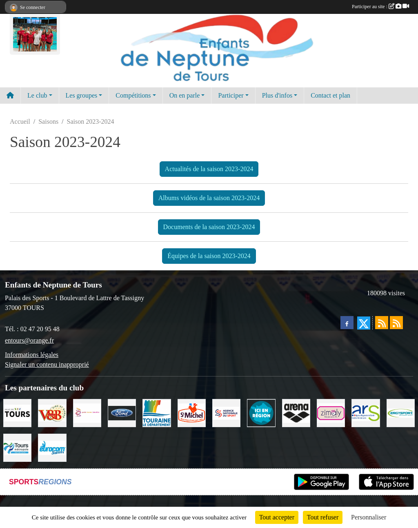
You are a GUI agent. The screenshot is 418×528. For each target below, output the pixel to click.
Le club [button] (37, 95)
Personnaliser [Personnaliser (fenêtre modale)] (368, 517)
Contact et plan (330, 95)
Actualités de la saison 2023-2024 (209, 168)
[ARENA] (296, 412)
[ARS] (365, 412)
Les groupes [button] (82, 95)
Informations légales (31, 354)
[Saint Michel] (192, 412)
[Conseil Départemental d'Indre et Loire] (156, 412)
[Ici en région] (261, 412)
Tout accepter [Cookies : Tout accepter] (276, 517)
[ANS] (226, 412)
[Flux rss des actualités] (381, 322)
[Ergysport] (401, 412)
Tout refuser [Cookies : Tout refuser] (323, 517)
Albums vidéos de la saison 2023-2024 (209, 197)
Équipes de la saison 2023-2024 (209, 255)
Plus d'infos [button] (277, 95)
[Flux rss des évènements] (396, 322)
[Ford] (122, 412)
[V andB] (52, 412)
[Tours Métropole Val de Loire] (17, 446)
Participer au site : (380, 6)
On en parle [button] (184, 95)
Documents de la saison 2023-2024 (209, 226)
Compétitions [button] (133, 95)
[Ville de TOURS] (17, 412)
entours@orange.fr (29, 340)
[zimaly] (331, 412)
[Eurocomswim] (52, 446)
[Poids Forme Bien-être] (87, 412)
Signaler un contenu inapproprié (47, 364)
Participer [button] (230, 95)
